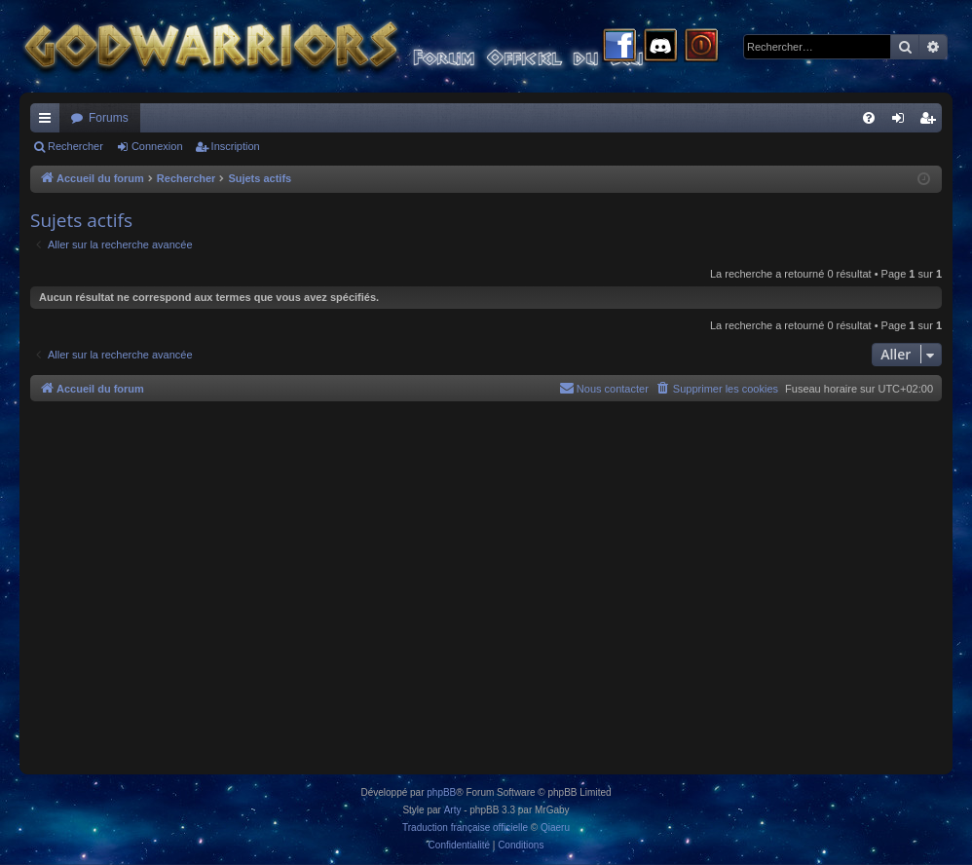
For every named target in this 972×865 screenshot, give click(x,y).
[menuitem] (868, 117)
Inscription (235, 146)
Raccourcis (48, 121)
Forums (109, 118)
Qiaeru (555, 827)
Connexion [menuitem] (902, 121)
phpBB (441, 792)
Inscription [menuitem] (931, 121)
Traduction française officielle (465, 827)
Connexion (157, 146)
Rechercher (75, 146)
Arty (453, 810)
